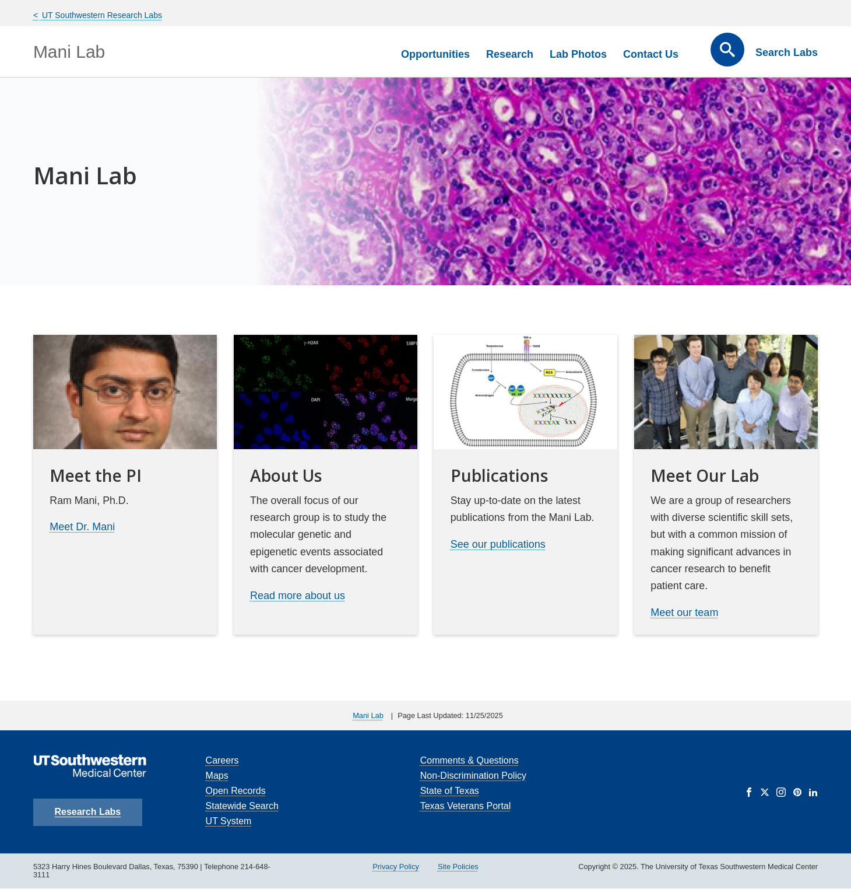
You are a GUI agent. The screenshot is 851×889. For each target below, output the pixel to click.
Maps (217, 775)
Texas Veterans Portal (465, 806)
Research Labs (87, 812)
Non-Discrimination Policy (473, 775)
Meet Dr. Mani (82, 527)
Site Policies (458, 866)
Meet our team (684, 612)
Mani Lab (69, 51)
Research (509, 54)
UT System (229, 821)
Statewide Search (242, 806)
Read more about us (297, 595)
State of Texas (449, 791)
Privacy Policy (395, 866)
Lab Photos (578, 54)
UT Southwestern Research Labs (101, 15)
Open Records (236, 791)
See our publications (498, 544)
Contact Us (650, 54)
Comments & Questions (469, 760)
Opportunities (435, 54)
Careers (222, 760)
